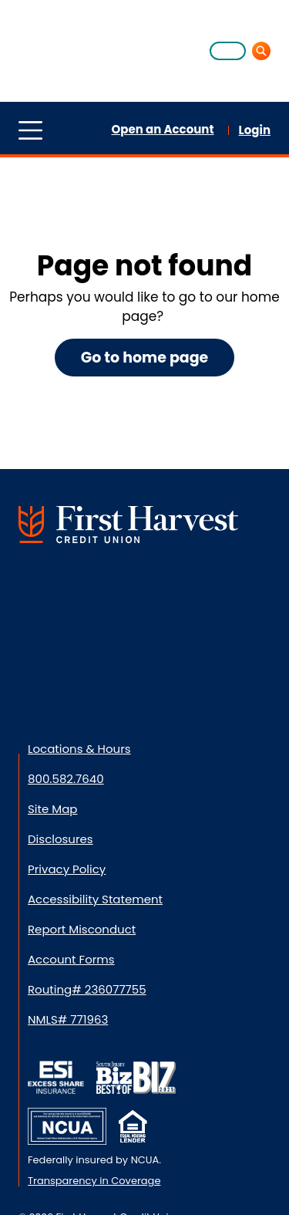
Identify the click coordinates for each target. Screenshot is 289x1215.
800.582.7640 (66, 779)
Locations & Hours (79, 749)
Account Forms (71, 959)
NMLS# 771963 (68, 1019)
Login (255, 130)
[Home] (57, 50)
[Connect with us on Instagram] (173, 590)
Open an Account (163, 129)
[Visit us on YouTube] (235, 590)
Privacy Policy (67, 869)
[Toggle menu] (30, 130)
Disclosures (60, 839)
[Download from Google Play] (142, 675)
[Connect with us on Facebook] (47, 590)
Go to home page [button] (145, 357)
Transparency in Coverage (94, 1180)
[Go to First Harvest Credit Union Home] (128, 524)
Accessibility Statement (95, 899)
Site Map (52, 809)
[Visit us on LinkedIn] (110, 590)
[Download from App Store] (58, 675)
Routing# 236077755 (87, 989)
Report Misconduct (82, 929)
